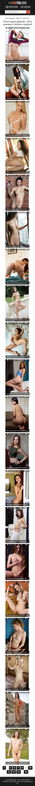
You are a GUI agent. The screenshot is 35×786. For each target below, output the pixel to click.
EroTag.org (13, 779)
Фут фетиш (25, 7)
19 (26, 772)
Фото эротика (10, 18)
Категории (12, 7)
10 (30, 768)
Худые (18, 18)
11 (9, 772)
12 (14, 772)
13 (19, 772)
